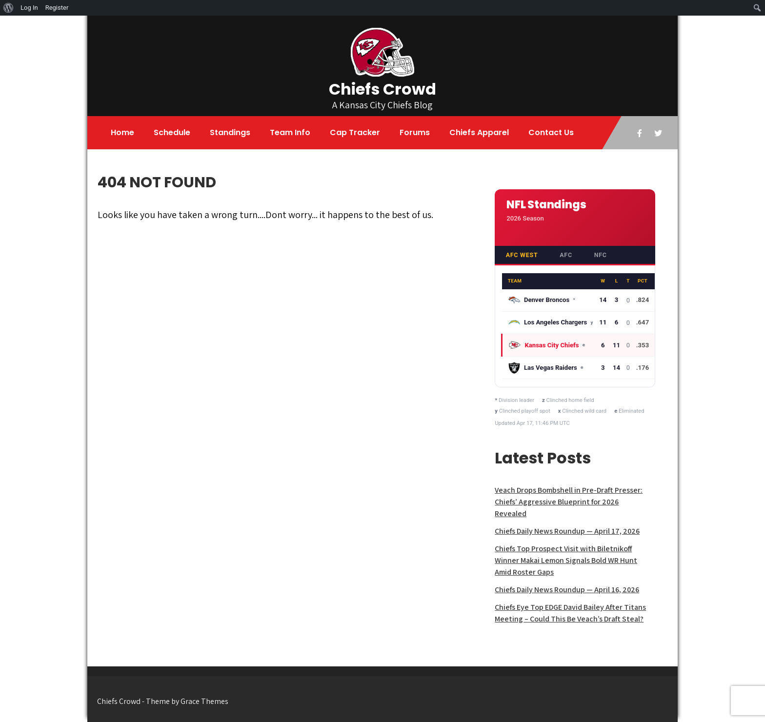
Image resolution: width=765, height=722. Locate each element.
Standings (230, 132)
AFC (566, 255)
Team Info (290, 132)
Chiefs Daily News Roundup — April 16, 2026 (567, 589)
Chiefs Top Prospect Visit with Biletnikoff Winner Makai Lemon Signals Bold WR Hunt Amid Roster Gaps (566, 560)
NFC (600, 255)
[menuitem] (8, 8)
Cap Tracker (355, 132)
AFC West (522, 255)
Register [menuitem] (57, 7)
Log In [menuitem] (29, 7)
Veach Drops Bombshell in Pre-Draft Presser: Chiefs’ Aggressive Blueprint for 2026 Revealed (569, 502)
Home (122, 132)
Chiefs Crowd (382, 89)
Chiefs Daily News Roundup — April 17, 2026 (567, 531)
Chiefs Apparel (479, 132)
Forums (415, 132)
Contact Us (551, 132)
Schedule (172, 132)
